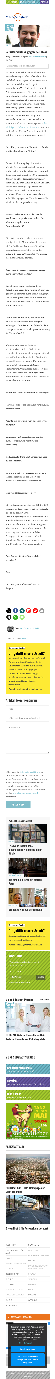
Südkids (9, 1269)
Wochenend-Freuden (18, 983)
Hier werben (12, 2)
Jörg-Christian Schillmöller (37, 57)
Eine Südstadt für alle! (15, 1251)
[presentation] (28, 762)
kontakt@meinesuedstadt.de (26, 793)
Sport (31, 1290)
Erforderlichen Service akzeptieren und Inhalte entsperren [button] (27, 1359)
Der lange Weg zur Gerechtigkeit (26, 910)
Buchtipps (11, 1245)
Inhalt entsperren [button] (27, 1349)
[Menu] (47, 17)
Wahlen (32, 1284)
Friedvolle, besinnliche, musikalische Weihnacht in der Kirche (25, 850)
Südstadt (33, 1295)
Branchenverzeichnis (29, 2)
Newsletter (34, 1245)
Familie (9, 1258)
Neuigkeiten (11, 1305)
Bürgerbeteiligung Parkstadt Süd (38, 1267)
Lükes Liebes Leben (15, 1295)
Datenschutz (40, 1373)
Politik (31, 1261)
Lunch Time (14, 971)
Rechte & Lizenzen (25, 1373)
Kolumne (10, 1284)
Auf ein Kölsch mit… (16, 1290)
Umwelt (32, 1274)
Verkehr (32, 1279)
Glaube (8, 45)
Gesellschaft (13, 905)
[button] (8, 610)
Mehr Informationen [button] (27, 1343)
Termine (44, 2)
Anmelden (41, 977)
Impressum (27, 1377)
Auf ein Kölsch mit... (16, 875)
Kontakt (12, 1373)
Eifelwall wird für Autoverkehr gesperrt (27, 1228)
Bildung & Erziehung (16, 1263)
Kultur (9, 1300)
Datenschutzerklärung (30, 772)
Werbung (33, 1300)
